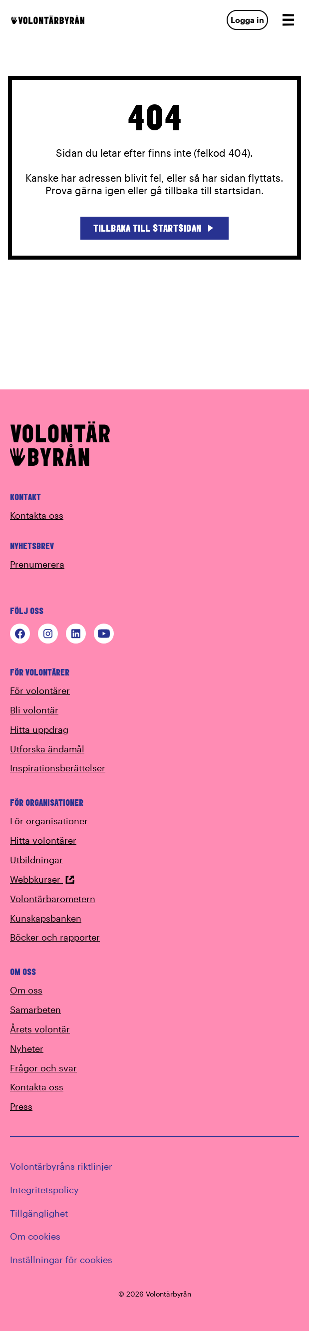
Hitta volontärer (43, 840)
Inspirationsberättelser (57, 767)
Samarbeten (35, 1009)
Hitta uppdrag (39, 729)
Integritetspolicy (44, 1189)
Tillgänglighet (39, 1213)
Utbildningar (36, 859)
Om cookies (35, 1236)
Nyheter (26, 1048)
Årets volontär (40, 1028)
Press (21, 1106)
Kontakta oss (36, 515)
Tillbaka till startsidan (154, 228)
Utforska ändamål (47, 748)
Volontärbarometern (52, 898)
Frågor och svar (43, 1067)
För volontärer (40, 690)
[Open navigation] (288, 20)
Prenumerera (37, 564)
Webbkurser (42, 879)
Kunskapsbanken (45, 918)
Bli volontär (34, 709)
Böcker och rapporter (55, 937)
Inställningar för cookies (61, 1259)
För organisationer (49, 820)
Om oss (26, 990)
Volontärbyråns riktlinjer (61, 1166)
